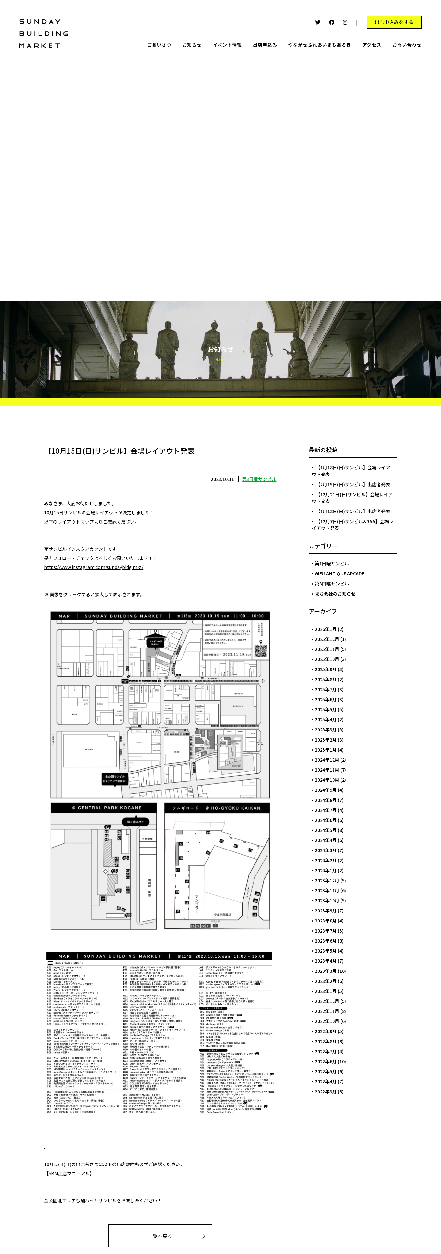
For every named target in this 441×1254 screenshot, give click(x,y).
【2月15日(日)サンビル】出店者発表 (353, 484)
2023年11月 (327, 890)
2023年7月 (326, 930)
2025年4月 (326, 719)
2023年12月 (327, 880)
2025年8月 (326, 679)
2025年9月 (326, 669)
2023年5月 (326, 950)
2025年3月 (326, 729)
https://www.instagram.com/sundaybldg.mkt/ (93, 567)
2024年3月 (326, 850)
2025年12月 (327, 639)
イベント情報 (227, 45)
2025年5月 (326, 709)
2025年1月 (326, 749)
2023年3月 (326, 971)
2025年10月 (327, 659)
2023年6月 (326, 940)
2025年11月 (327, 649)
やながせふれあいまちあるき (319, 45)
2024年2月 (326, 860)
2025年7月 (326, 689)
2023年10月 (327, 900)
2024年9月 (326, 790)
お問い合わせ (407, 45)
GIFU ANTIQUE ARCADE (339, 573)
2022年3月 (326, 1091)
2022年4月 (326, 1081)
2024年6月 (326, 820)
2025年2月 (326, 739)
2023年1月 (326, 991)
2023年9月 (326, 910)
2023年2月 (326, 981)
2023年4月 (326, 961)
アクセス (371, 45)
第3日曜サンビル (259, 479)
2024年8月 (326, 800)
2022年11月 (327, 1011)
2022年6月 (326, 1061)
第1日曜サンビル (332, 563)
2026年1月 (326, 629)
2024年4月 (326, 840)
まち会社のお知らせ (335, 593)
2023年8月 (326, 920)
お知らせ (192, 45)
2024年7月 (326, 810)
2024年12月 (327, 759)
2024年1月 (326, 870)
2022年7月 (326, 1051)
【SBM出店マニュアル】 (69, 1173)
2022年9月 (326, 1031)
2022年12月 (327, 1001)
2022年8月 (326, 1041)
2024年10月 (327, 780)
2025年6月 (326, 699)
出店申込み (265, 45)
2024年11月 (327, 769)
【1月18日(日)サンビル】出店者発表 (353, 511)
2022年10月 (327, 1021)
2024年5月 (326, 830)
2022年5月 (326, 1071)
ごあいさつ (159, 45)
